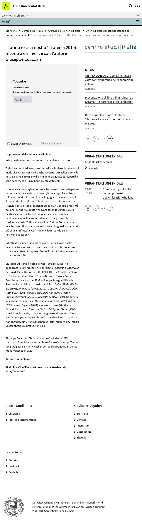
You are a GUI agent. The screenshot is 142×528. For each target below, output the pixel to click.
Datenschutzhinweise (50, 143)
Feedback (14, 466)
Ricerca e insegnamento (22, 419)
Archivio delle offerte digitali (64, 30)
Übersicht (91, 167)
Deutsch (13, 472)
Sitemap (81, 437)
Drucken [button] (13, 460)
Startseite (11, 30)
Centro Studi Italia (32, 30)
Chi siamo (14, 413)
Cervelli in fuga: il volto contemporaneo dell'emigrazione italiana (118, 193)
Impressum (83, 425)
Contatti (81, 419)
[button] (88, 138)
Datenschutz (84, 431)
